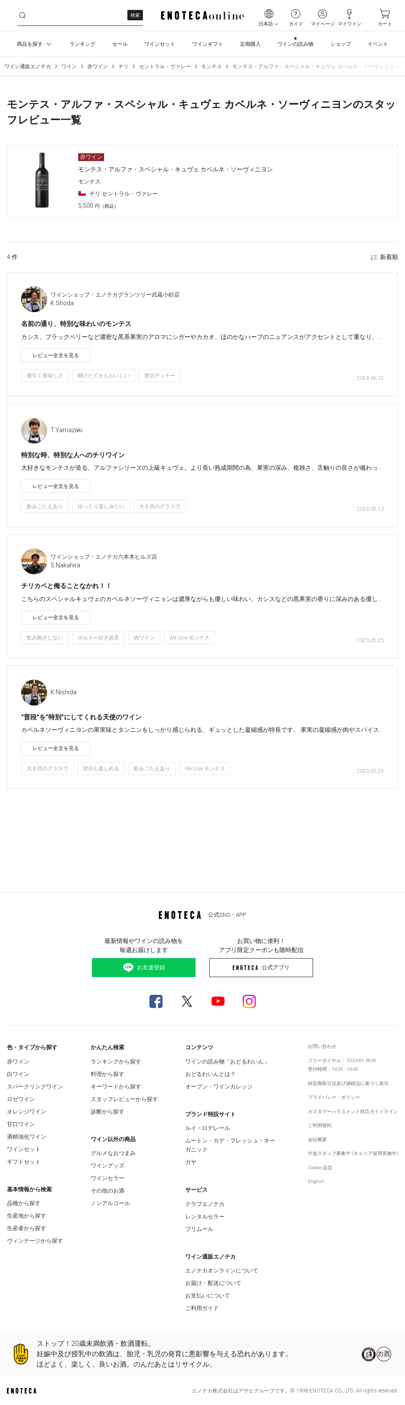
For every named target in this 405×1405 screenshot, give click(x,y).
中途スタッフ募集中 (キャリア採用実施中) (353, 1153)
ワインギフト (207, 44)
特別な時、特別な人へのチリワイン (73, 455)
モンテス (211, 66)
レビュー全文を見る (55, 355)
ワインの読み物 (295, 44)
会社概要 (317, 1139)
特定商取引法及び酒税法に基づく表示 (348, 1083)
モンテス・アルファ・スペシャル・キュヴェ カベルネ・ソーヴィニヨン (315, 66)
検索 (135, 15)
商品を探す (35, 44)
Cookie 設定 (320, 1168)
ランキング (82, 44)
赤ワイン (97, 66)
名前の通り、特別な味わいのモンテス (76, 324)
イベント (377, 44)
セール (120, 44)
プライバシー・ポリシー (334, 1097)
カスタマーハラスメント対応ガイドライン (353, 1111)
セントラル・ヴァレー (165, 66)
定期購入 (250, 44)
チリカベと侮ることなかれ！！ (66, 586)
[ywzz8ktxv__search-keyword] (80, 15)
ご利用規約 (320, 1125)
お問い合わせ (322, 1046)
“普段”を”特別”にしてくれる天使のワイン (81, 717)
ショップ (340, 44)
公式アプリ (261, 967)
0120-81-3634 (361, 1060)
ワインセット (159, 44)
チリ (123, 66)
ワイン (69, 66)
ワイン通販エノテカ (27, 66)
